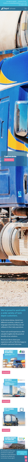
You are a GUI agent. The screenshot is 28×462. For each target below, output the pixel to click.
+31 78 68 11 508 (23, 5)
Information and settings (22, 453)
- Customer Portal (21, 1)
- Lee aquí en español (11, 1)
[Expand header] (26, 8)
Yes (26, 460)
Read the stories (9, 159)
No (26, 457)
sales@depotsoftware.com (16, 3)
